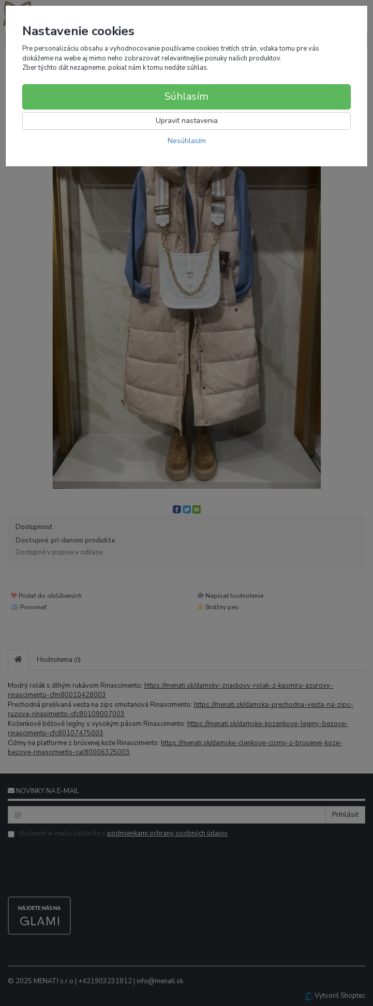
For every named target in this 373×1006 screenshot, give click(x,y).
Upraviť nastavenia (187, 121)
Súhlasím (186, 96)
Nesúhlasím (187, 141)
